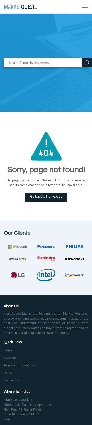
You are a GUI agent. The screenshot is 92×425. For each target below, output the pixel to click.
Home (8, 350)
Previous (3, 262)
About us (10, 358)
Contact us (11, 380)
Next (88, 262)
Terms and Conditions (19, 365)
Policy (8, 373)
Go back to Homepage (46, 196)
